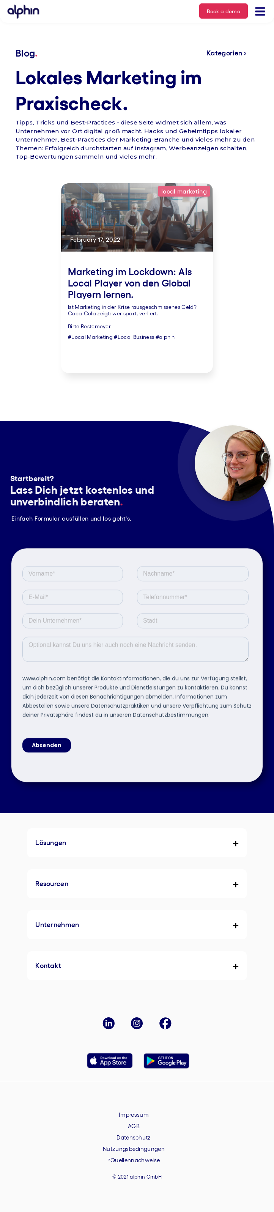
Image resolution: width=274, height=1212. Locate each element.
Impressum (134, 1114)
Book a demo (223, 11)
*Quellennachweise (134, 1160)
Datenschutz (134, 1137)
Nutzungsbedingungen (134, 1148)
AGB (134, 1125)
